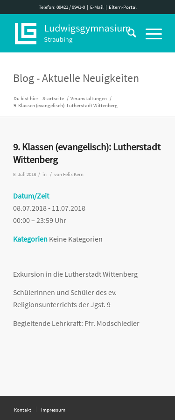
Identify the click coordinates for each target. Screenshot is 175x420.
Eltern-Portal (123, 7)
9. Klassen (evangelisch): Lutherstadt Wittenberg (87, 153)
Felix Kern (73, 174)
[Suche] (127, 33)
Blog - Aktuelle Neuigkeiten (76, 78)
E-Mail (97, 7)
